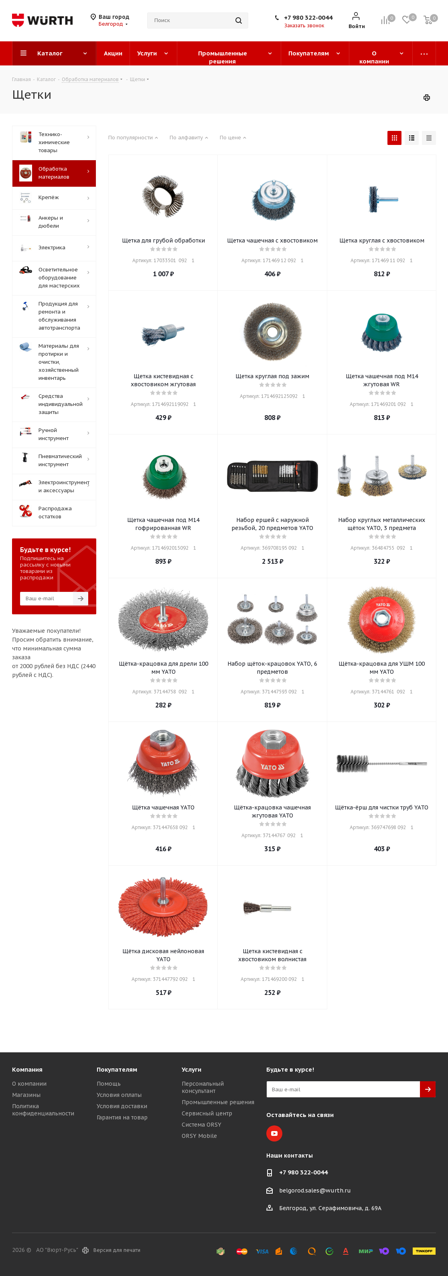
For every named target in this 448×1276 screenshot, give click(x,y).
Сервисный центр (207, 1113)
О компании (29, 1083)
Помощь (109, 1083)
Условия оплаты (119, 1095)
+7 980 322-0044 (308, 17)
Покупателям (117, 1069)
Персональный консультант (203, 1087)
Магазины (26, 1095)
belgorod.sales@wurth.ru (315, 1190)
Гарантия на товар (122, 1117)
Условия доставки (122, 1106)
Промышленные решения (218, 1102)
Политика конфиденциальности (43, 1110)
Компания (27, 1069)
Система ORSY (201, 1124)
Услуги (191, 1069)
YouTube (274, 1133)
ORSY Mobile (199, 1135)
